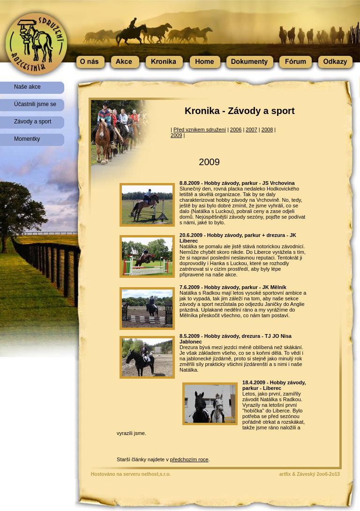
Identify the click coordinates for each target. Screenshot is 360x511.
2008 (267, 129)
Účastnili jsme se (35, 104)
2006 (235, 129)
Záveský (306, 474)
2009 (176, 135)
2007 (251, 129)
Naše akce (27, 87)
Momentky (27, 139)
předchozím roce (189, 459)
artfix (285, 474)
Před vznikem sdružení (199, 129)
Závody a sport (32, 121)
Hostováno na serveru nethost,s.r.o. (131, 474)
